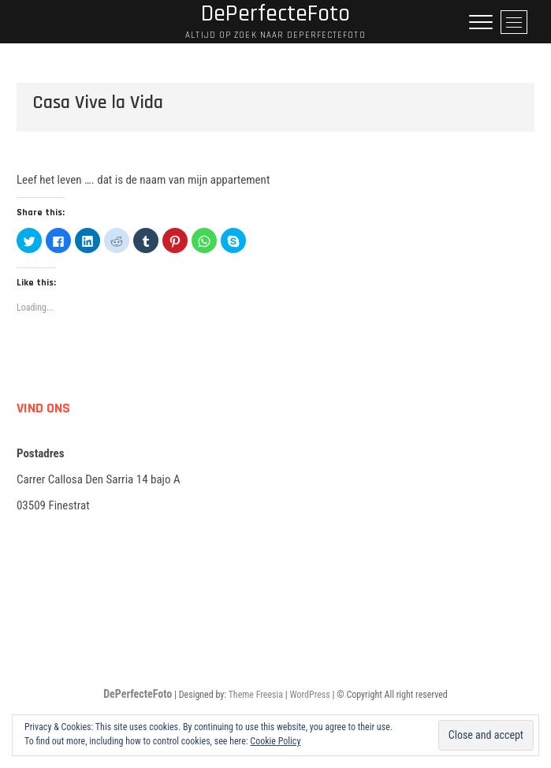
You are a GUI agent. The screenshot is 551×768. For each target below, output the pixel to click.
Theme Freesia (256, 694)
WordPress (310, 694)
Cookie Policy (275, 741)
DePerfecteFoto (137, 694)
